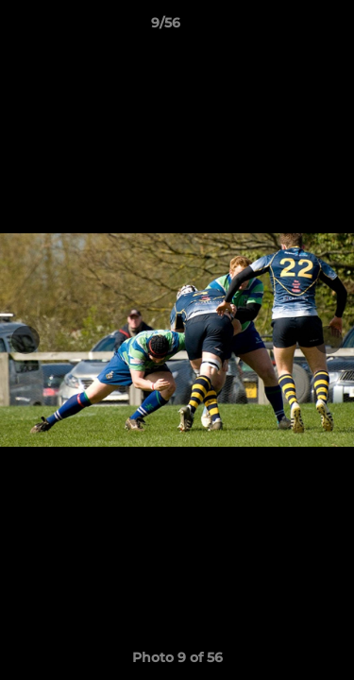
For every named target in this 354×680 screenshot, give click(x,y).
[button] (286, 27)
